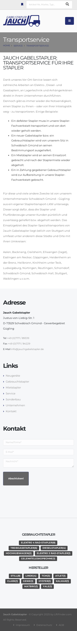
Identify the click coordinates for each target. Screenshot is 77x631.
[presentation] (34, 497)
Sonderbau (13, 399)
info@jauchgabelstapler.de (27, 349)
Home (6, 45)
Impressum (23, 625)
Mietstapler (13, 387)
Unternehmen (15, 405)
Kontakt (11, 411)
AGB (61, 625)
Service (18, 45)
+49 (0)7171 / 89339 (18, 338)
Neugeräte (13, 375)
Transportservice (37, 45)
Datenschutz (44, 625)
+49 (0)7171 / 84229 (19, 343)
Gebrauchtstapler (17, 381)
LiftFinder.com (62, 614)
